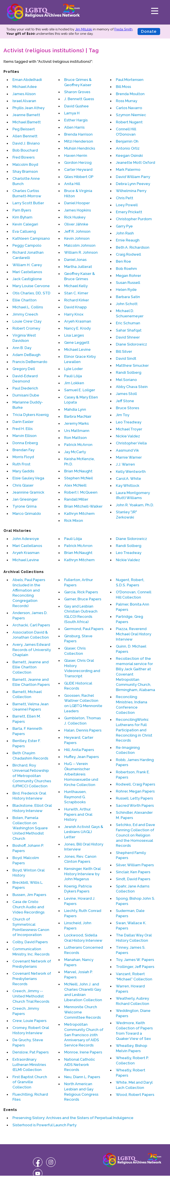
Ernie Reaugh (128, 240)
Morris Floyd (23, 457)
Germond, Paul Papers (83, 629)
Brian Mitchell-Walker (83, 506)
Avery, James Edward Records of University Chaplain (31, 649)
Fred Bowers (23, 157)
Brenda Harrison (78, 134)
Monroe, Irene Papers (83, 1052)
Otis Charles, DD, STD (31, 293)
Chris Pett (124, 198)
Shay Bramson (25, 171)
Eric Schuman (128, 323)
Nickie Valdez (128, 436)
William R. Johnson (81, 252)
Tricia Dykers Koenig (30, 414)
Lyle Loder (73, 369)
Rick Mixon (73, 520)
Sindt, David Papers (133, 879)
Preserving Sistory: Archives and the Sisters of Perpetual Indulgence (72, 1118)
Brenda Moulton (130, 94)
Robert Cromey (26, 328)
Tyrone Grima (24, 506)
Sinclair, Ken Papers (133, 872)
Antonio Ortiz (128, 148)
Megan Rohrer (128, 275)
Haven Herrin (75, 155)
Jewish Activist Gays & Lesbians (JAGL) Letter (83, 831)
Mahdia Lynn (75, 409)
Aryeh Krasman (77, 321)
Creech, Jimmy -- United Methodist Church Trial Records (30, 996)
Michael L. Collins (27, 307)
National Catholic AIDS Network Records (79, 1064)
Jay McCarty (75, 452)
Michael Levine (77, 349)
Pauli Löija (73, 376)
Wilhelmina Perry (131, 191)
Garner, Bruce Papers (82, 599)
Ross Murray (126, 101)
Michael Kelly (76, 286)
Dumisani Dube (25, 395)
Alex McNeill (75, 485)
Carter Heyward (78, 169)
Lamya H (72, 113)
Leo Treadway (128, 422)
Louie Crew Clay (26, 321)
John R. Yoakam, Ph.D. (135, 505)
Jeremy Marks (76, 423)
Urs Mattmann (76, 430)
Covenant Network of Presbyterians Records (31, 978)
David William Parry (133, 177)
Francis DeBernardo (29, 362)
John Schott (127, 304)
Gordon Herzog (78, 162)
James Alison (24, 94)
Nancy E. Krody (77, 328)
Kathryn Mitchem (79, 513)
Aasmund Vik (127, 450)
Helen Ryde (126, 289)
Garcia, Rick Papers (81, 592)
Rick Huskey (74, 217)
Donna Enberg (25, 443)
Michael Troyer (129, 429)
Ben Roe (123, 261)
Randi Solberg (128, 372)
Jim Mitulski (83, 29)
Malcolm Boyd (25, 164)
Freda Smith (123, 29)
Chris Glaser (23, 485)
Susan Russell (128, 282)
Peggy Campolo (26, 245)
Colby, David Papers (30, 942)
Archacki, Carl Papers (31, 625)
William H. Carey (27, 265)
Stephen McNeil (78, 478)
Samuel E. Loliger (79, 390)
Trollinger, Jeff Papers (135, 966)
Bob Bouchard (25, 150)
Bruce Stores (127, 408)
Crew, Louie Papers (29, 1020)
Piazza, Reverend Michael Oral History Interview (133, 634)
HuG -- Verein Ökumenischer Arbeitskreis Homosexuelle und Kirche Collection (81, 774)
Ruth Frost (21, 464)
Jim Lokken (74, 383)
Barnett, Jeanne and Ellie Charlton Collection (30, 667)
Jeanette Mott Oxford (135, 162)
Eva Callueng (24, 231)
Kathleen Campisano (31, 238)
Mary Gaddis (23, 471)
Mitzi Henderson (78, 141)
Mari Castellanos (27, 272)
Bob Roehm (126, 268)
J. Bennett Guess (79, 99)
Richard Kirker (76, 300)
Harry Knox (73, 314)
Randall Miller (76, 499)
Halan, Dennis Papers (82, 730)
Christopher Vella (131, 443)
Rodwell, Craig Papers (135, 784)
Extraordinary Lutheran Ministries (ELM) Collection (29, 1064)
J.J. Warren (125, 464)
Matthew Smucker (132, 365)
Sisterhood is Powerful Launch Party (44, 1125)
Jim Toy (122, 415)
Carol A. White (128, 478)
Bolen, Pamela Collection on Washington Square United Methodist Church (30, 828)
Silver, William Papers (135, 865)
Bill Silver (124, 351)
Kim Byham (22, 217)
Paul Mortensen (129, 79)
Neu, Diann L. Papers (82, 1077)
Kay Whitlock (127, 485)
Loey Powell (127, 205)
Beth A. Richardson (132, 247)
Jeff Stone (125, 401)
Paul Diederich (25, 388)
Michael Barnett (26, 122)
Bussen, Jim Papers (29, 894)
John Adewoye (25, 538)
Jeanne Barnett (26, 115)
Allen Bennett (24, 136)
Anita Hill (72, 184)
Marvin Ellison (24, 435)
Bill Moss (123, 86)
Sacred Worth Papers (135, 805)
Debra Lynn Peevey (133, 184)
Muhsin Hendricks (79, 148)
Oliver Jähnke (76, 224)
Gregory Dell (23, 369)
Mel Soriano (126, 379)
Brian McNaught (78, 471)
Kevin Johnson (77, 238)
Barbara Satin (128, 297)
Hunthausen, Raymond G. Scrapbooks (75, 796)
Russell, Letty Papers (134, 798)
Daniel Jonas (75, 259)
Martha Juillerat (78, 266)
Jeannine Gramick (28, 492)
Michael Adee (24, 86)
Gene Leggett (76, 342)
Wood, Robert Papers (135, 1094)
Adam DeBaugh (26, 355)
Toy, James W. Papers (135, 959)
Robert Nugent (129, 122)
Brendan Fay (23, 450)
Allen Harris (74, 127)
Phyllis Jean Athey (28, 108)
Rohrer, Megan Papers (135, 791)
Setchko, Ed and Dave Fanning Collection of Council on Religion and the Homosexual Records (135, 835)
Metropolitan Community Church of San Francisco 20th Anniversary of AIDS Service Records (83, 1034)
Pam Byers (21, 210)
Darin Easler (23, 421)
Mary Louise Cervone (31, 286)
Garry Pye (124, 226)
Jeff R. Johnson (77, 231)
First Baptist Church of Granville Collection (29, 1082)
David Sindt (126, 358)
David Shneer (128, 337)
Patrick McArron (78, 444)
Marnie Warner (129, 457)
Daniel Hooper (77, 203)
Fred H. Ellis (22, 428)
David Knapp (75, 307)
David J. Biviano (26, 143)
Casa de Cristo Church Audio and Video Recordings (28, 906)
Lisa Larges (74, 335)
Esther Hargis (76, 120)
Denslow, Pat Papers (30, 1052)
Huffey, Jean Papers (81, 756)
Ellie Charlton (24, 300)
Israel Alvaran (24, 101)
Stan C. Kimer (76, 293)
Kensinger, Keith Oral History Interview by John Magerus (82, 873)
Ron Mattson (75, 437)
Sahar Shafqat (129, 330)
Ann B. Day (21, 348)
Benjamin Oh (127, 141)
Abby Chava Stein (132, 386)
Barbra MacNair (77, 416)
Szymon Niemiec (131, 115)
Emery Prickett (129, 212)
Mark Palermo (128, 169)
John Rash (125, 233)
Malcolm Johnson (80, 245)
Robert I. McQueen (80, 492)
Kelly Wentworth (131, 471)
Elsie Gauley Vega (28, 478)
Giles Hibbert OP (78, 177)
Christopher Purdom (134, 219)
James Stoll (126, 393)
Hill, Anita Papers (79, 749)
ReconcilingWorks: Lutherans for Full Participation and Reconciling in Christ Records (134, 729)
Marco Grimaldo (26, 513)
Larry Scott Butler (28, 203)
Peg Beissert (23, 129)
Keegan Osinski (129, 155)
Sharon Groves (77, 92)
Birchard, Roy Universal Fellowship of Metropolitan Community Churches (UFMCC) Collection (31, 775)
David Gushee (76, 106)
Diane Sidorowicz (131, 344)
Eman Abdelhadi (27, 79)
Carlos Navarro (129, 108)
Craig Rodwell (128, 254)
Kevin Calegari (25, 224)
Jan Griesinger (25, 499)
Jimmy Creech (25, 314)
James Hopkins (77, 210)
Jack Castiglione (27, 279)
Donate (149, 31)
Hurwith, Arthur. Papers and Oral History (78, 814)
